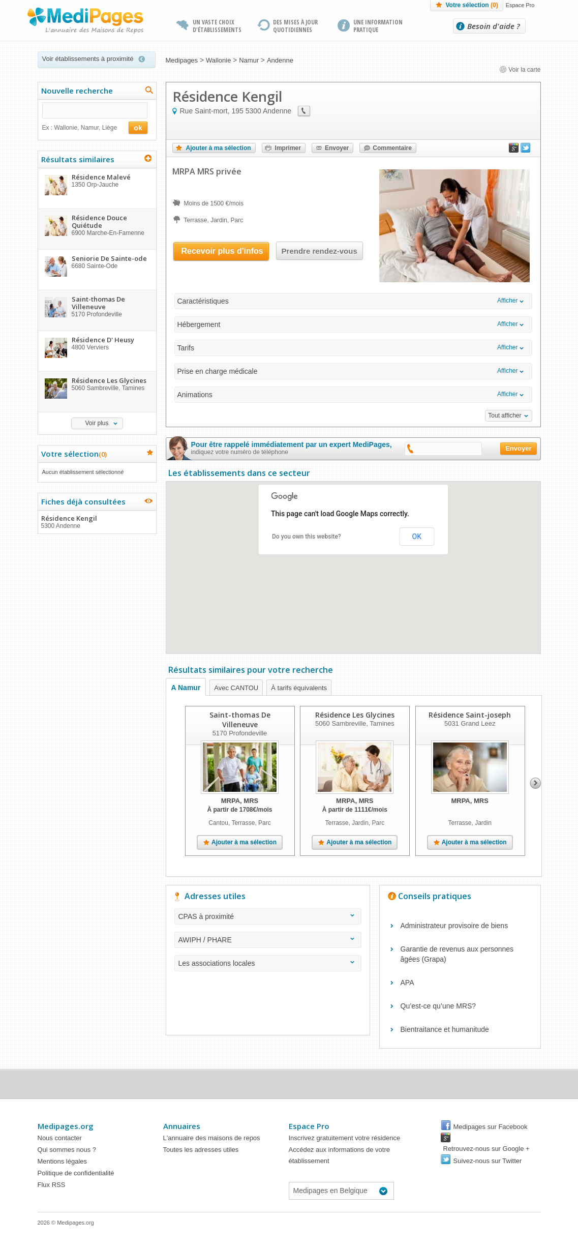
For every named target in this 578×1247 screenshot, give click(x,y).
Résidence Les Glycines (354, 715)
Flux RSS (52, 1185)
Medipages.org (66, 1126)
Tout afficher (504, 415)
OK (416, 536)
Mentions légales (62, 1161)
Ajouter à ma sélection (218, 148)
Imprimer (288, 148)
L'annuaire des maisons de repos (211, 1138)
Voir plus (96, 423)
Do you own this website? (306, 536)
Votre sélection (471, 5)
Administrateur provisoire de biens (454, 926)
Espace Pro (520, 5)
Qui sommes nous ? (67, 1149)
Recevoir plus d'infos (222, 251)
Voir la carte (520, 69)
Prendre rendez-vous (319, 251)
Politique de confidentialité (76, 1173)
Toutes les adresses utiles (201, 1149)
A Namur (186, 688)
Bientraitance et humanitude (445, 1029)
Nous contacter (60, 1138)
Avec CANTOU (236, 688)
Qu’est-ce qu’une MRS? (438, 1006)
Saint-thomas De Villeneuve (239, 719)
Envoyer (337, 148)
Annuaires (181, 1126)
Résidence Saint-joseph (470, 715)
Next (535, 783)
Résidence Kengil (96, 522)
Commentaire (392, 148)
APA (407, 982)
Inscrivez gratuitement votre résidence (345, 1138)
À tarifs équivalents (299, 688)
